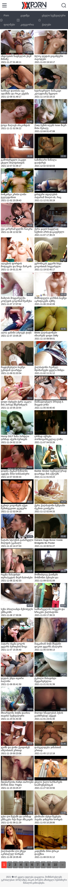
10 (55, 864)
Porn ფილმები (7, 20)
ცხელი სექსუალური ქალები (51, 20)
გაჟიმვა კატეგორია (25, 20)
